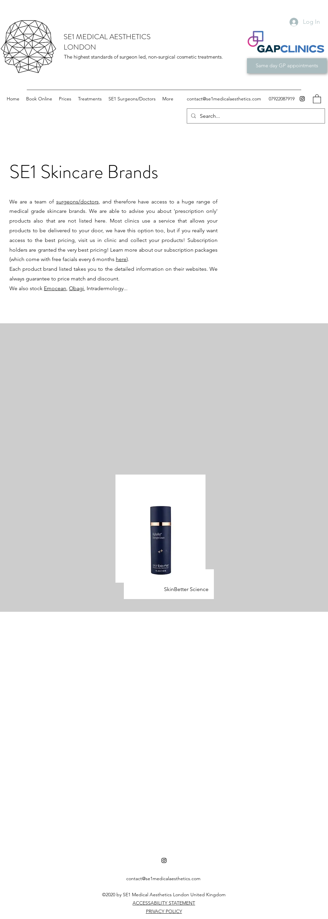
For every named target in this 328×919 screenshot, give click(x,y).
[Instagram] (302, 98)
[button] (317, 98)
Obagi (76, 288)
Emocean (55, 288)
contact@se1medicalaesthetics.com (224, 99)
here (121, 259)
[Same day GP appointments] (287, 65)
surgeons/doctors (77, 201)
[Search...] (255, 116)
